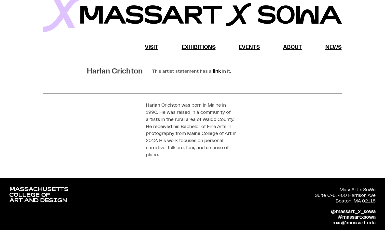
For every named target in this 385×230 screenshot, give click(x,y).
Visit (151, 47)
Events (249, 47)
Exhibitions (199, 47)
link (217, 71)
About (292, 47)
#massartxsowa (357, 217)
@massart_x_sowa (353, 211)
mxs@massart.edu (354, 222)
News (333, 47)
